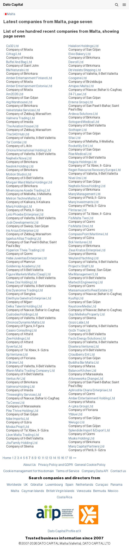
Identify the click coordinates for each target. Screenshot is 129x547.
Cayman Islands (32, 491)
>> (75, 457)
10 (39, 457)
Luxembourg (54, 484)
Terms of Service (67, 471)
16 (62, 457)
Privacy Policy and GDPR (55, 464)
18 (70, 457)
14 (54, 457)
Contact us (118, 471)
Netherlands (84, 484)
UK (26, 484)
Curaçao (102, 484)
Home (7, 457)
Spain (69, 484)
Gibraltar (36, 484)
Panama (116, 484)
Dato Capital (13, 4)
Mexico (113, 491)
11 (43, 457)
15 (58, 457)
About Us (29, 464)
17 (66, 457)
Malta (11, 14)
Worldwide (14, 484)
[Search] (116, 4)
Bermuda (99, 491)
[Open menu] (124, 4)
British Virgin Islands (60, 491)
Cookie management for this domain (28, 471)
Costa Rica (64, 497)
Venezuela (84, 491)
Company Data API (95, 471)
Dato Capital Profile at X (64, 531)
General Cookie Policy (90, 464)
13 (50, 457)
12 (46, 457)
